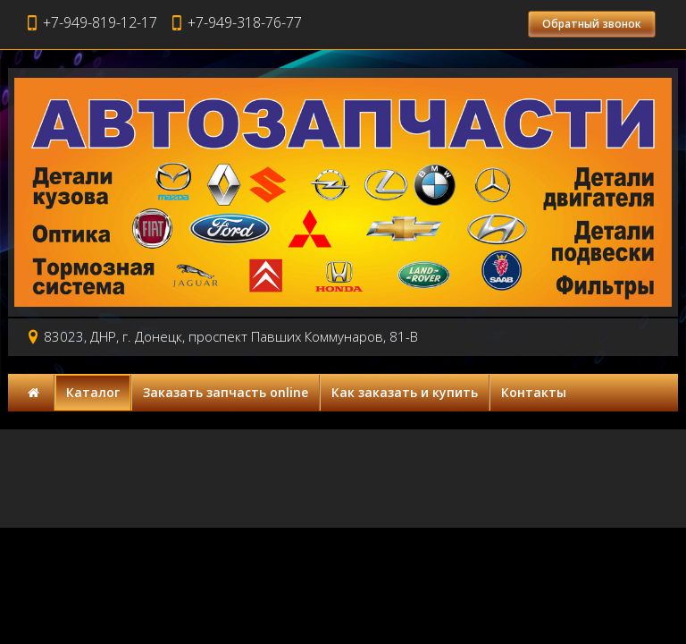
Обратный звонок (591, 23)
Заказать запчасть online (225, 392)
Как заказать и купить (404, 392)
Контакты (533, 392)
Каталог (93, 392)
